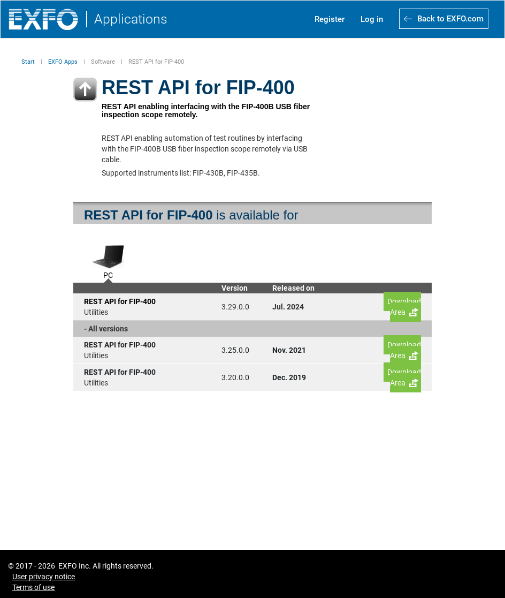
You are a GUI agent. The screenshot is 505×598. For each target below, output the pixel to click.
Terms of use (33, 587)
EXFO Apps (63, 61)
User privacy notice (43, 576)
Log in (372, 19)
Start (28, 61)
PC (108, 274)
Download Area (404, 306)
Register (330, 19)
